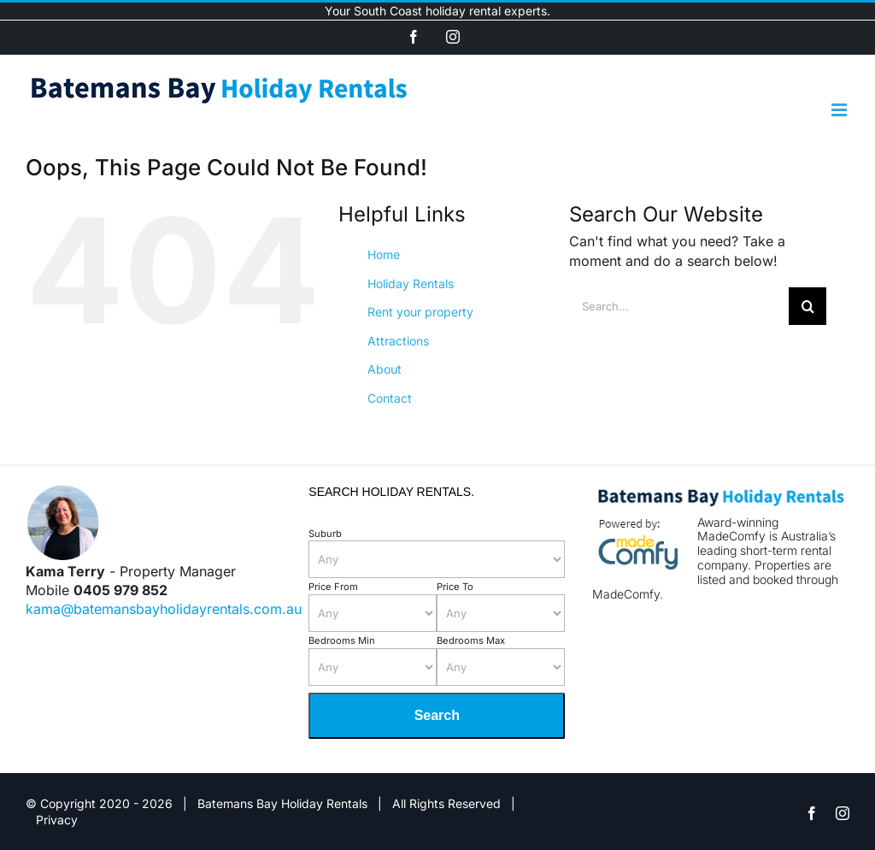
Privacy (57, 819)
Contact (389, 398)
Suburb (325, 534)
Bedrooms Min (341, 640)
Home (383, 254)
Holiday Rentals (410, 283)
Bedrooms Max (471, 640)
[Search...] (679, 306)
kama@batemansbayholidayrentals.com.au (164, 608)
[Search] (807, 306)
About (384, 369)
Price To (455, 587)
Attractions (398, 341)
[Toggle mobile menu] (840, 110)
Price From (333, 587)
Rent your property (420, 311)
